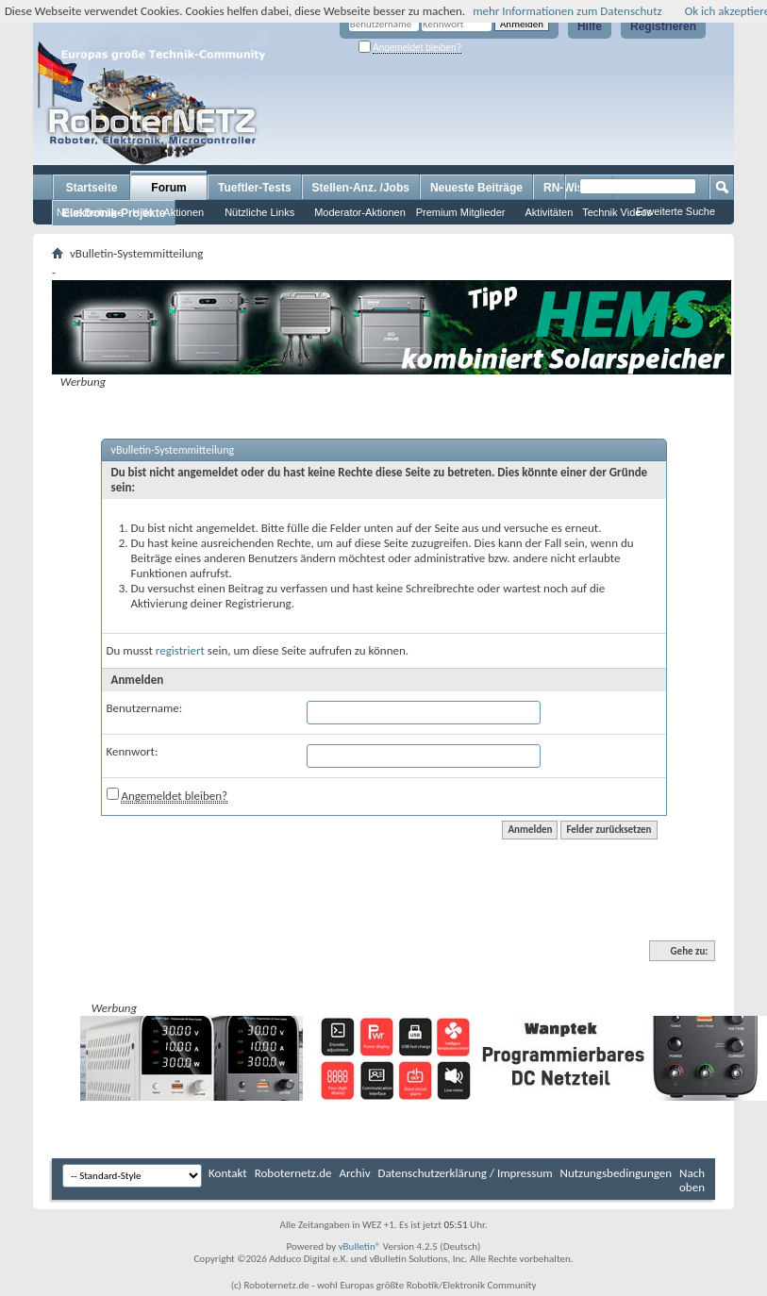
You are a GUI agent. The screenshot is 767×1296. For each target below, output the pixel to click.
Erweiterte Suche (675, 211)
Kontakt (227, 1173)
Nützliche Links (259, 212)
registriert (180, 650)
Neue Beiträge (90, 212)
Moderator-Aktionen (360, 212)
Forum (168, 187)
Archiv (355, 1173)
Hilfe (589, 26)
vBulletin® (360, 1246)
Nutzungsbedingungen (616, 1173)
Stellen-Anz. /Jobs (360, 187)
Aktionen (183, 212)
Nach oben (692, 1180)
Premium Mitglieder (461, 212)
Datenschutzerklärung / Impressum (465, 1173)
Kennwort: (132, 751)
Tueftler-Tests (255, 187)
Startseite (92, 187)
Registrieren (663, 26)
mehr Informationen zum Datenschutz (567, 11)
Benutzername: (145, 708)
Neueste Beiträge (476, 187)
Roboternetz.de (293, 1173)
